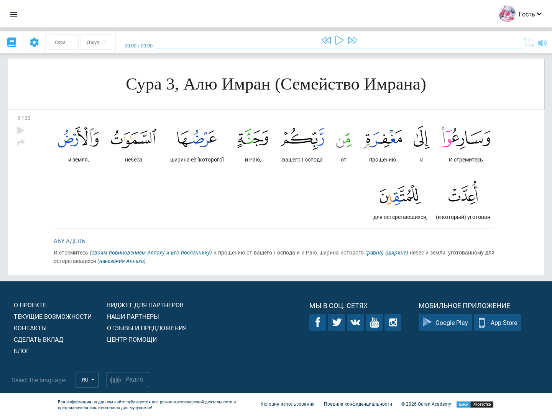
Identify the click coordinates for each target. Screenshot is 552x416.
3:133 (24, 117)
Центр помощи (132, 339)
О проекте (30, 305)
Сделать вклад (38, 339)
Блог (22, 351)
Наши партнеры (133, 316)
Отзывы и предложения (147, 328)
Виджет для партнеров (145, 305)
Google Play (445, 322)
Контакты (30, 328)
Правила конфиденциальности (358, 404)
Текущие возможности (53, 316)
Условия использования (288, 404)
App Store (497, 322)
